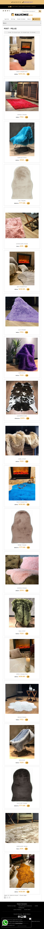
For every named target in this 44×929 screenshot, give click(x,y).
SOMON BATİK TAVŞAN (22, 243)
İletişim (29, 19)
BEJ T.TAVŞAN (22, 200)
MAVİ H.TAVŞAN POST (22, 502)
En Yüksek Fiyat (25, 32)
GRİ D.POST (22, 760)
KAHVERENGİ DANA (22, 416)
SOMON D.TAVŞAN (22, 588)
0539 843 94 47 (28, 2)
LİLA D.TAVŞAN (22, 330)
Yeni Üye (13, 19)
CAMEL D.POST (22, 459)
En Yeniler (32, 32)
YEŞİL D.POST (22, 631)
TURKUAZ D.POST (22, 157)
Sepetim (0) (36, 19)
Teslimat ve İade (11, 905)
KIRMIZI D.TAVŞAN (22, 114)
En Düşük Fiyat (16, 32)
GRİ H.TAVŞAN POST (22, 286)
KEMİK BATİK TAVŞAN (22, 846)
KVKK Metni (27, 909)
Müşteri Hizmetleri (21, 19)
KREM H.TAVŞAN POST (22, 674)
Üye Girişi (6, 19)
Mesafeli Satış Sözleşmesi (25, 905)
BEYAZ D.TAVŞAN (22, 717)
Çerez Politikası (17, 909)
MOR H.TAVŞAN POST (22, 71)
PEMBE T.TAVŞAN (22, 545)
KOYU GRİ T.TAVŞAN (22, 803)
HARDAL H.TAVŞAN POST (22, 889)
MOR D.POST (22, 373)
